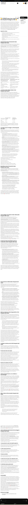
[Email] (18, 17)
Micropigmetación (3, 470)
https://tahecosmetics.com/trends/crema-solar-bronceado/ (9, 458)
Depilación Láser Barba (3, 476)
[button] (26, 3)
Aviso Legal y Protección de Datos (17, 471)
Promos (1, 471)
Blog (1, 17)
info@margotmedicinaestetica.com (18, 475)
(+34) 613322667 (16, 474)
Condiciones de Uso (16, 470)
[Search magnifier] (17, 3)
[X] (15, 17)
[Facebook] (17, 17)
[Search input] (13, 3)
